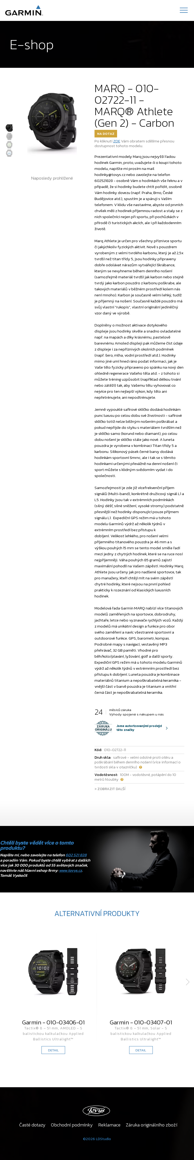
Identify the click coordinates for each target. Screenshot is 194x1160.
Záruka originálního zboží (151, 1124)
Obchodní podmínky (72, 1124)
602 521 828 (76, 855)
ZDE (116, 141)
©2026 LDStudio (97, 1139)
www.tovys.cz (70, 870)
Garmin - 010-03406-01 (53, 1022)
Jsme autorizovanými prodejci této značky (128, 728)
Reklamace (109, 1124)
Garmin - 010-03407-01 (141, 1022)
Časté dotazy (32, 1124)
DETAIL (53, 1050)
